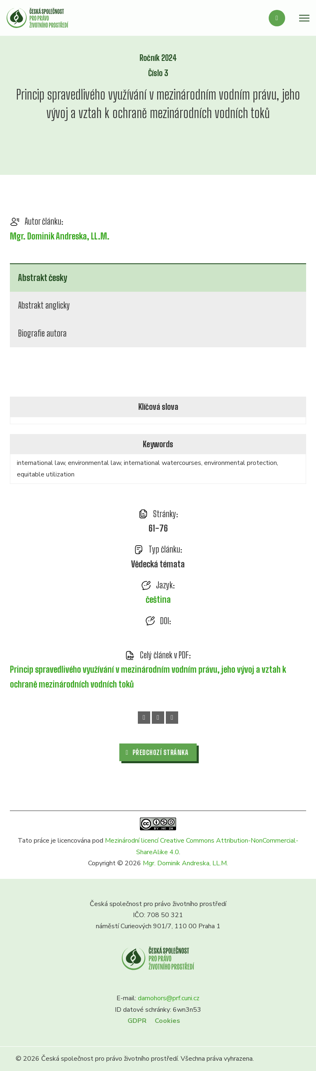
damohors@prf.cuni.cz (169, 998)
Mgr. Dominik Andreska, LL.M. (59, 236)
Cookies (167, 1020)
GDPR (137, 1020)
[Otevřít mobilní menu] (304, 18)
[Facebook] (144, 717)
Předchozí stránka (157, 752)
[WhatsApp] (158, 717)
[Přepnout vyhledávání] (277, 18)
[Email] (172, 717)
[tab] (158, 277)
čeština (158, 599)
